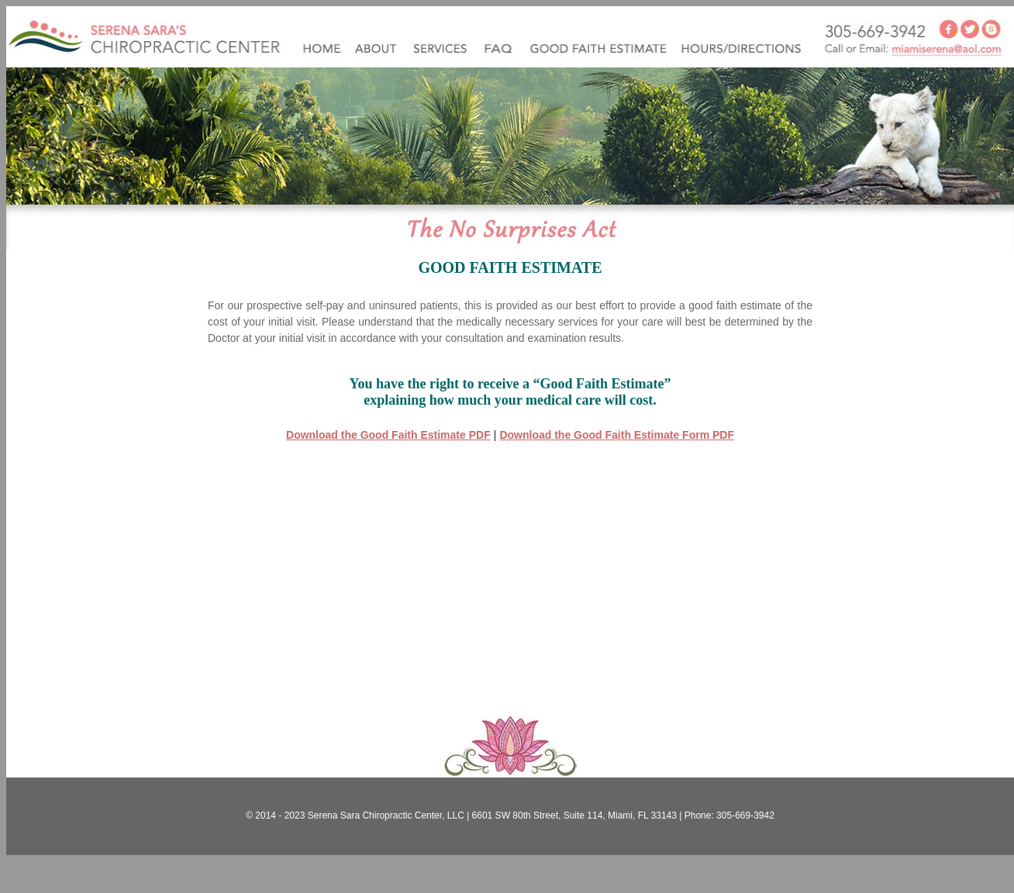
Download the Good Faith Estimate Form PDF (616, 435)
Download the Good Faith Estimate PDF (388, 435)
